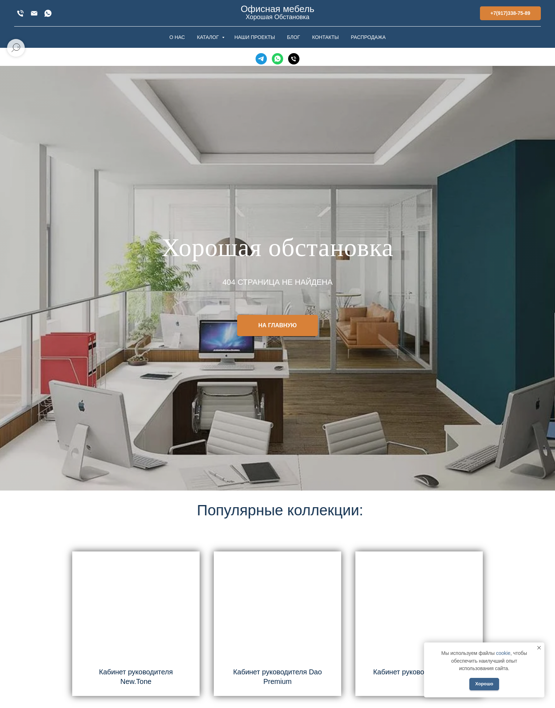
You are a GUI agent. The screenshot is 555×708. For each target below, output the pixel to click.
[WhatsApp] (48, 13)
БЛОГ (293, 37)
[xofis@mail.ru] (34, 13)
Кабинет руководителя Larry (419, 672)
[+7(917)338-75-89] (20, 13)
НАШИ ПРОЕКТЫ (254, 37)
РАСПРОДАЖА (368, 37)
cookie (503, 653)
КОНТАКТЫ (325, 37)
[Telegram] (261, 58)
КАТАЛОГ (208, 37)
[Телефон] (293, 58)
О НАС (177, 37)
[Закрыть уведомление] (539, 647)
